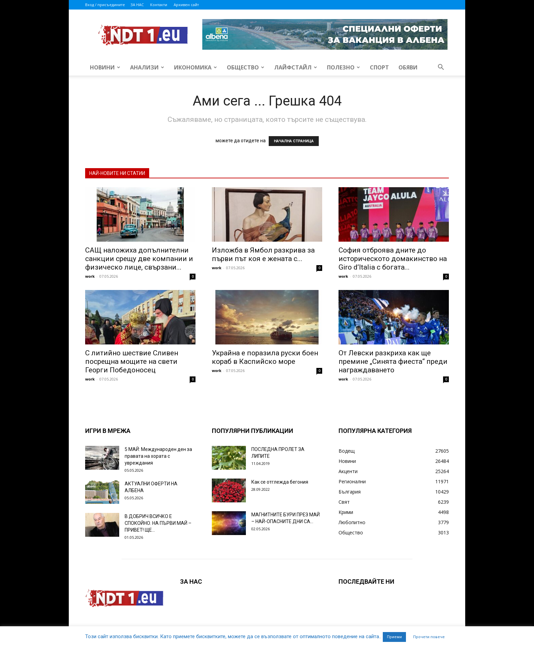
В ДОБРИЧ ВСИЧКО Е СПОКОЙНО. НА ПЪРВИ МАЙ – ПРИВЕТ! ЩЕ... (158, 523)
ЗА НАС (137, 4)
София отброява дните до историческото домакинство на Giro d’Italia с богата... (393, 258)
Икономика (195, 67)
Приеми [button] (394, 637)
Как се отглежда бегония (279, 482)
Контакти (158, 4)
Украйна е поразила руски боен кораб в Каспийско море (265, 357)
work (90, 276)
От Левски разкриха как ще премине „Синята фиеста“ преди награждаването (393, 361)
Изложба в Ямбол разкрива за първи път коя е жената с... (263, 254)
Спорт (379, 67)
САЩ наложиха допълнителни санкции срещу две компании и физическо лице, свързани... (139, 258)
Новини (105, 67)
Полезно (343, 67)
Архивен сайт (186, 4)
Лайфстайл (295, 67)
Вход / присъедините (105, 4)
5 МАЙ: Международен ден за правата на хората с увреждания (158, 456)
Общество (245, 67)
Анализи (147, 67)
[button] (441, 68)
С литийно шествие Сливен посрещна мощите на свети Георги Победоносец (131, 361)
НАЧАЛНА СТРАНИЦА (294, 141)
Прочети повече (429, 637)
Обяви (408, 67)
